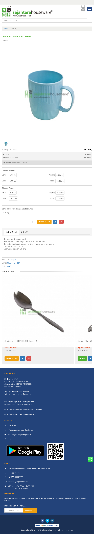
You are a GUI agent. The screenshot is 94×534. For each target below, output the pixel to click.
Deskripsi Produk (11, 232)
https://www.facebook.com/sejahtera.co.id (20, 414)
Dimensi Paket (7, 188)
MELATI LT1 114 (13, 263)
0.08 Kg (13, 192)
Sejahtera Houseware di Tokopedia (17, 394)
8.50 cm (59, 175)
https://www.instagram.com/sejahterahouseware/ (23, 409)
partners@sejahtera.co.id (18, 481)
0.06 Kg (13, 175)
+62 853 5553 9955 (15, 477)
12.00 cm (59, 198)
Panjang (52, 175)
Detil (82, 358)
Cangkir (13, 259)
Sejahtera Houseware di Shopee (16, 391)
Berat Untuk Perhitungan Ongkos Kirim (17, 209)
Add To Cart (44, 222)
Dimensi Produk (8, 170)
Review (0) (24, 232)
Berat (4, 175)
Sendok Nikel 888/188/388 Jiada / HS (21, 341)
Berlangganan (30, 510)
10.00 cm (59, 192)
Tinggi (51, 181)
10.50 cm (59, 181)
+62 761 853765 (14, 473)
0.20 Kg (6, 213)
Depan (6, 29)
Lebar (4, 181)
